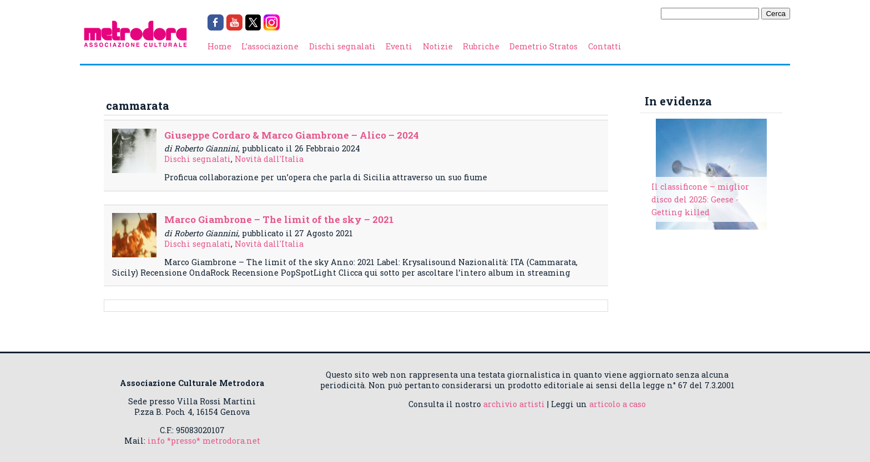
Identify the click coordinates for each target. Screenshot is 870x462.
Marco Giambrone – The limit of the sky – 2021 (279, 219)
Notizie (438, 46)
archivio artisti (514, 404)
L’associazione (270, 46)
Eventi (399, 46)
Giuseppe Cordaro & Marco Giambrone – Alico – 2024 (291, 135)
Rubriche (481, 46)
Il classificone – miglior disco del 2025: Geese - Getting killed (700, 199)
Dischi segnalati (342, 46)
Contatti (604, 46)
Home (219, 46)
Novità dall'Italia (269, 159)
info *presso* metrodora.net (204, 440)
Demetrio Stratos (543, 46)
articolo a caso (617, 404)
